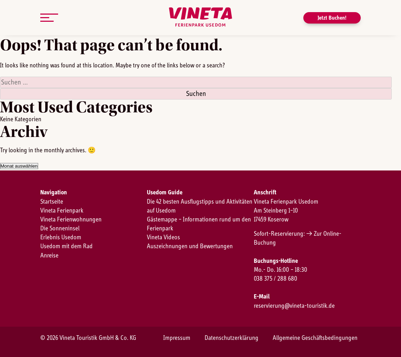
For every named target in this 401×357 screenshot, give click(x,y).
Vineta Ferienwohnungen (71, 219)
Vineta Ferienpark (61, 211)
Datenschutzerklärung (231, 338)
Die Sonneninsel (59, 228)
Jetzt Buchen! (332, 18)
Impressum (176, 338)
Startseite (51, 202)
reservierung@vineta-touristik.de (294, 306)
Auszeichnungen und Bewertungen (190, 246)
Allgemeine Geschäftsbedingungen (315, 338)
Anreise (49, 256)
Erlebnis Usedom (60, 237)
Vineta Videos (163, 237)
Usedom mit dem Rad (66, 246)
